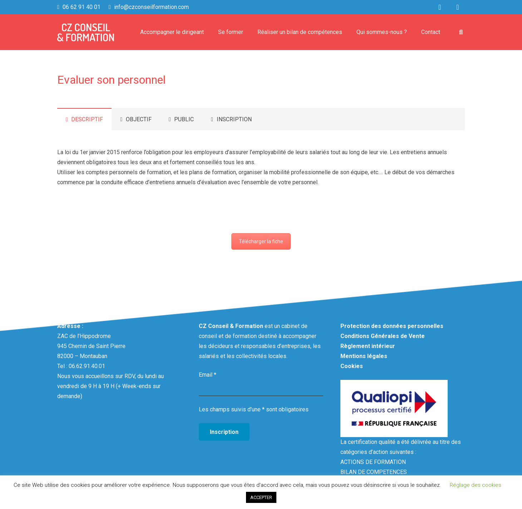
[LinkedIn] (440, 7)
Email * (207, 374)
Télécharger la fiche (261, 241)
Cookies (351, 366)
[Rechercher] (461, 32)
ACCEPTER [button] (261, 497)
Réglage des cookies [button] (475, 485)
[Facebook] (457, 7)
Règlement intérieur (367, 346)
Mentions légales (363, 356)
